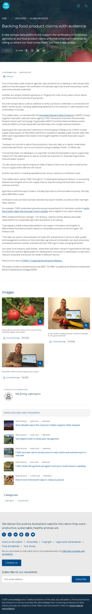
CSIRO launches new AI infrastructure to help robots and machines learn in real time (51, 454)
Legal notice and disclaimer (68, 541)
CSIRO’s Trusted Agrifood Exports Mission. (42, 260)
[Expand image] (23, 311)
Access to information (12, 541)
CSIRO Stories (20, 18)
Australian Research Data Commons (57, 115)
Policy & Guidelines (11, 546)
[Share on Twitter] (32, 51)
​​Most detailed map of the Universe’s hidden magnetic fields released (48, 425)
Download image (16, 337)
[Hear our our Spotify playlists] (21, 534)
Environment (23, 501)
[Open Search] (86, 6)
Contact (7, 51)
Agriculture (9, 501)
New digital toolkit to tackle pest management (37, 438)
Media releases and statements (22, 413)
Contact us (11, 562)
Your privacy (29, 546)
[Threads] (27, 534)
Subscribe (81, 579)
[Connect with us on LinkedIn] (16, 534)
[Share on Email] (44, 51)
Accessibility (32, 541)
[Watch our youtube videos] (33, 534)
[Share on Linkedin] (38, 51)
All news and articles (39, 18)
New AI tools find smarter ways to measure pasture (40, 479)
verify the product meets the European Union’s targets (45, 210)
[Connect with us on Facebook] (4, 534)
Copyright (46, 541)
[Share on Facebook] (26, 51)
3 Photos (8, 76)
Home (4, 18)
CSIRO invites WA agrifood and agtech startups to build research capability (51, 466)
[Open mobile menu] (78, 6)
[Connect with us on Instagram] (10, 534)
